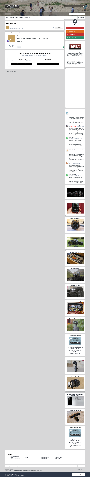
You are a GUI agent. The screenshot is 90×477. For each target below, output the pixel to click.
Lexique (73, 456)
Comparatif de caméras (45, 457)
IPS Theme (7, 469)
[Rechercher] (76, 14)
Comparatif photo (44, 458)
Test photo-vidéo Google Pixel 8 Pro (75, 301)
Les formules (58, 454)
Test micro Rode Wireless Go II (75, 410)
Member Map (32, 13)
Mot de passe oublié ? (71, 34)
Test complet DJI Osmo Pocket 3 (75, 318)
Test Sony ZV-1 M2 (75, 359)
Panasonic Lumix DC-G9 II (75, 285)
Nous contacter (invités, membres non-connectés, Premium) (32, 470)
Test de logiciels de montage (15, 458)
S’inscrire (80, 6)
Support (47, 13)
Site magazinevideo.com (56, 13)
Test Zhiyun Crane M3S (75, 376)
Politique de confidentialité (17, 470)
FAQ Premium (58, 458)
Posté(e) (21, 32)
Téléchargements (15, 13)
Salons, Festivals (75, 454)
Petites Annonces (24, 13)
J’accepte (78, 474)
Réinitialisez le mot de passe (75, 353)
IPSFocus (11, 469)
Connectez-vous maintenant (48, 63)
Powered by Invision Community (79, 469)
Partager (52, 27)
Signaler (19, 47)
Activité (7, 13)
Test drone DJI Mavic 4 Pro (75, 218)
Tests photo (43, 456)
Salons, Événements (40, 13)
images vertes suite (72, 112)
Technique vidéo (28, 454)
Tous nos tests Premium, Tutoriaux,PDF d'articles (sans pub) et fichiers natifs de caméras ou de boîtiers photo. (75, 347)
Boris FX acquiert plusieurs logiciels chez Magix (76, 125)
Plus (64, 13)
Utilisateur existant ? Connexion (71, 6)
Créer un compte (59, 457)
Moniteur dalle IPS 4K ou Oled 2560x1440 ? (76, 149)
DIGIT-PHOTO (71, 50)
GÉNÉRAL (21, 28)
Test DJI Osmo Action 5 (75, 268)
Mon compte (58, 456)
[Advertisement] (75, 88)
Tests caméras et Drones (45, 454)
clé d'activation (71, 137)
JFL (11, 32)
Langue (6, 470)
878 (10, 45)
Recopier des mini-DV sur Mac (75, 252)
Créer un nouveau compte (21, 63)
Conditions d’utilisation (20, 475)
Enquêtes (27, 456)
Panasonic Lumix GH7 (75, 235)
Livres (27, 457)
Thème (10, 470)
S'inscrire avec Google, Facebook (73, 37)
